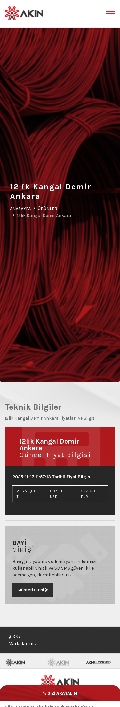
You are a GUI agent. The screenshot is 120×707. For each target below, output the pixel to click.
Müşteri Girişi (26, 590)
